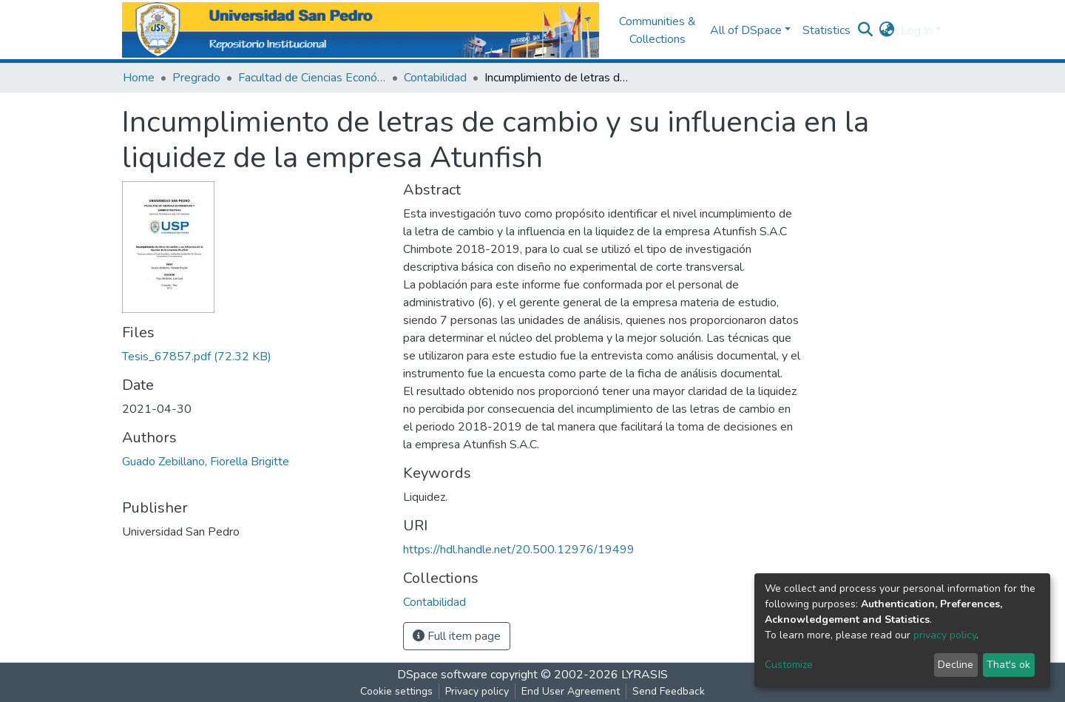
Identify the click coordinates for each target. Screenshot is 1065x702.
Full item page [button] (457, 636)
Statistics (826, 30)
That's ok (1008, 665)
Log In (917, 30)
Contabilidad (435, 78)
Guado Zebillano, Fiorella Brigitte (205, 461)
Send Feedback (668, 691)
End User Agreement (570, 691)
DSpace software (442, 674)
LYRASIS (644, 674)
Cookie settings (396, 691)
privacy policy (944, 635)
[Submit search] (865, 30)
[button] (887, 30)
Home (139, 78)
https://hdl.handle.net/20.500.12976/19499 (519, 549)
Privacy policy (477, 691)
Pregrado (196, 78)
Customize (789, 665)
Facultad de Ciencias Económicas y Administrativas (312, 78)
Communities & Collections (657, 30)
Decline (955, 665)
